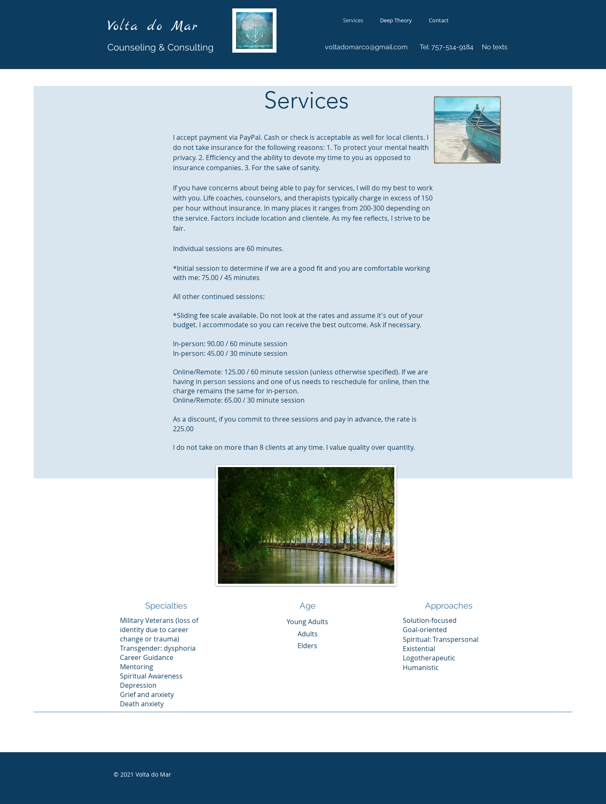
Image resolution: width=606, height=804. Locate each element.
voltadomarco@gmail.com (366, 47)
